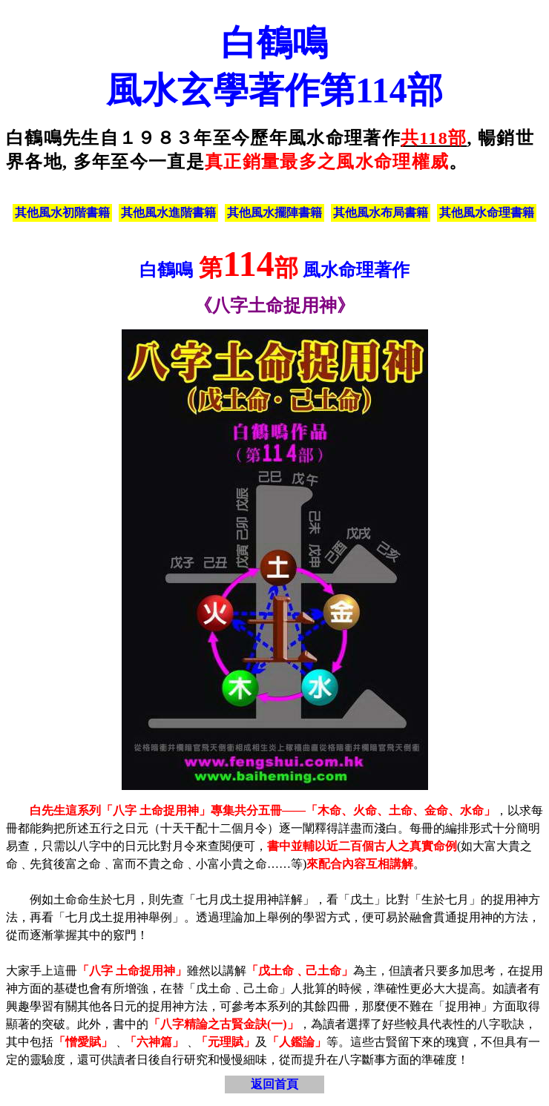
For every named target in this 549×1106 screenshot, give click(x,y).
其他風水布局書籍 (380, 212)
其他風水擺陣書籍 (274, 212)
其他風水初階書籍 (62, 212)
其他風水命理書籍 (486, 212)
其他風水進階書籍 (168, 212)
